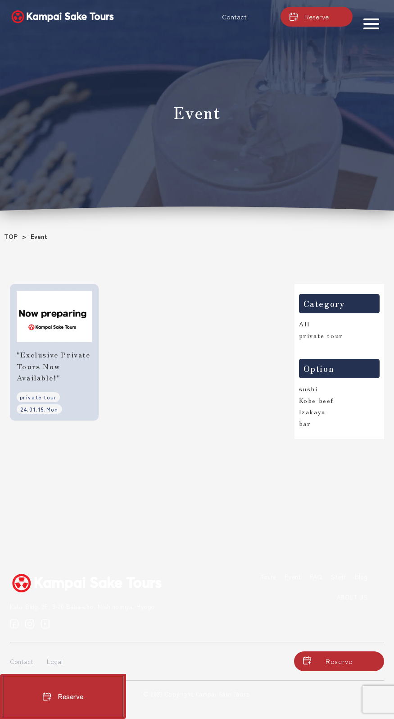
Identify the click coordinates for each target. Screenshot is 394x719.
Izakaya (312, 411)
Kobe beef (316, 400)
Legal (55, 661)
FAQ (316, 576)
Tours (268, 576)
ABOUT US (351, 596)
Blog (361, 576)
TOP (11, 236)
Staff (338, 576)
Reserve (63, 696)
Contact (234, 16)
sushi (308, 388)
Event (293, 576)
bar (305, 423)
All (304, 323)
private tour (321, 335)
